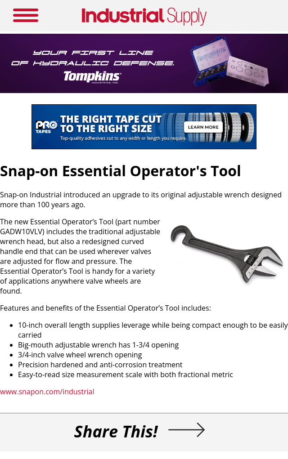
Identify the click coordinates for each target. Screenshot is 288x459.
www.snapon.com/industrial (47, 392)
